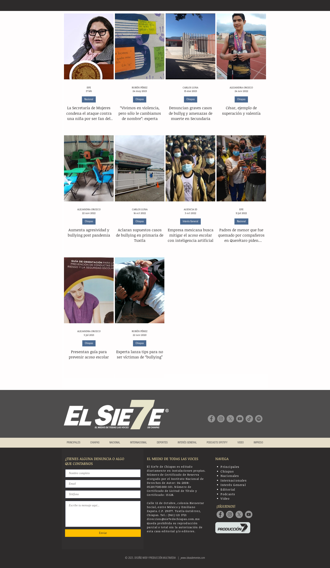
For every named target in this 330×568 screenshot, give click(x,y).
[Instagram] (221, 418)
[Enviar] (103, 533)
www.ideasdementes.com (193, 558)
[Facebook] (211, 418)
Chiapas (140, 99)
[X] (230, 418)
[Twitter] (239, 514)
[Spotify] (258, 418)
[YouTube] (240, 418)
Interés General (190, 221)
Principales (230, 467)
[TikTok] (249, 418)
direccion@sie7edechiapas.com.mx (173, 519)
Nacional (88, 99)
